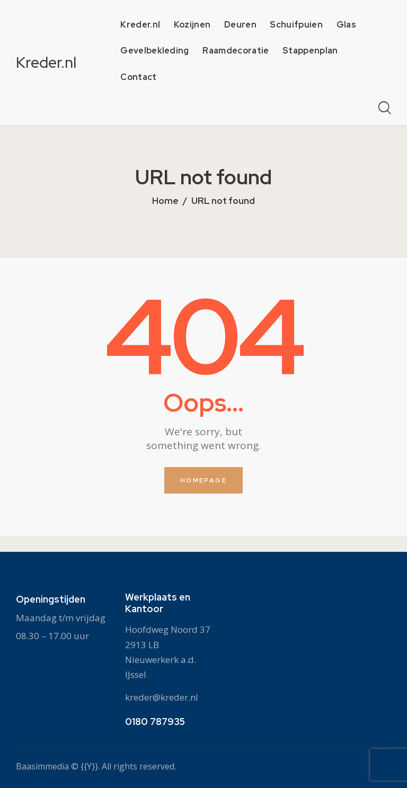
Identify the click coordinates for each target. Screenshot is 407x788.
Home (165, 201)
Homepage (203, 480)
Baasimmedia (42, 766)
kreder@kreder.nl (161, 697)
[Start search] (384, 108)
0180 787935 (155, 721)
